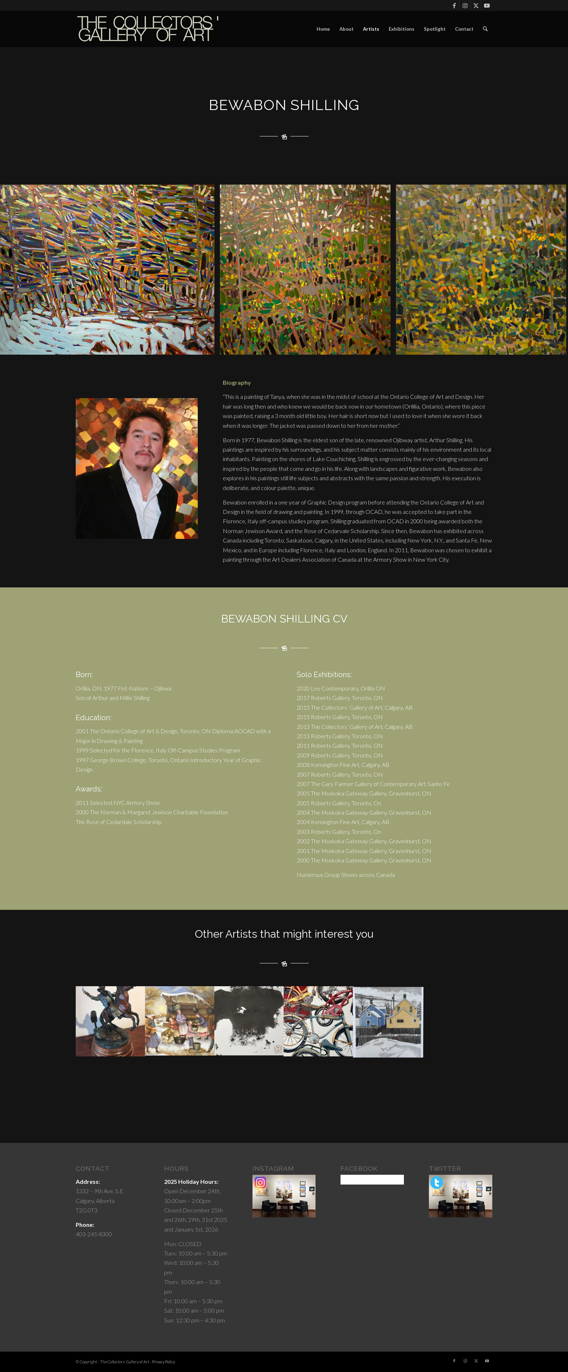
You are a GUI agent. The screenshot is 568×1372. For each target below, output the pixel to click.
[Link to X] (476, 5)
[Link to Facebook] (454, 5)
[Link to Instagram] (465, 5)
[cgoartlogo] (148, 29)
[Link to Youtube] (486, 5)
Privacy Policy (163, 1361)
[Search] (485, 29)
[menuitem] (323, 29)
